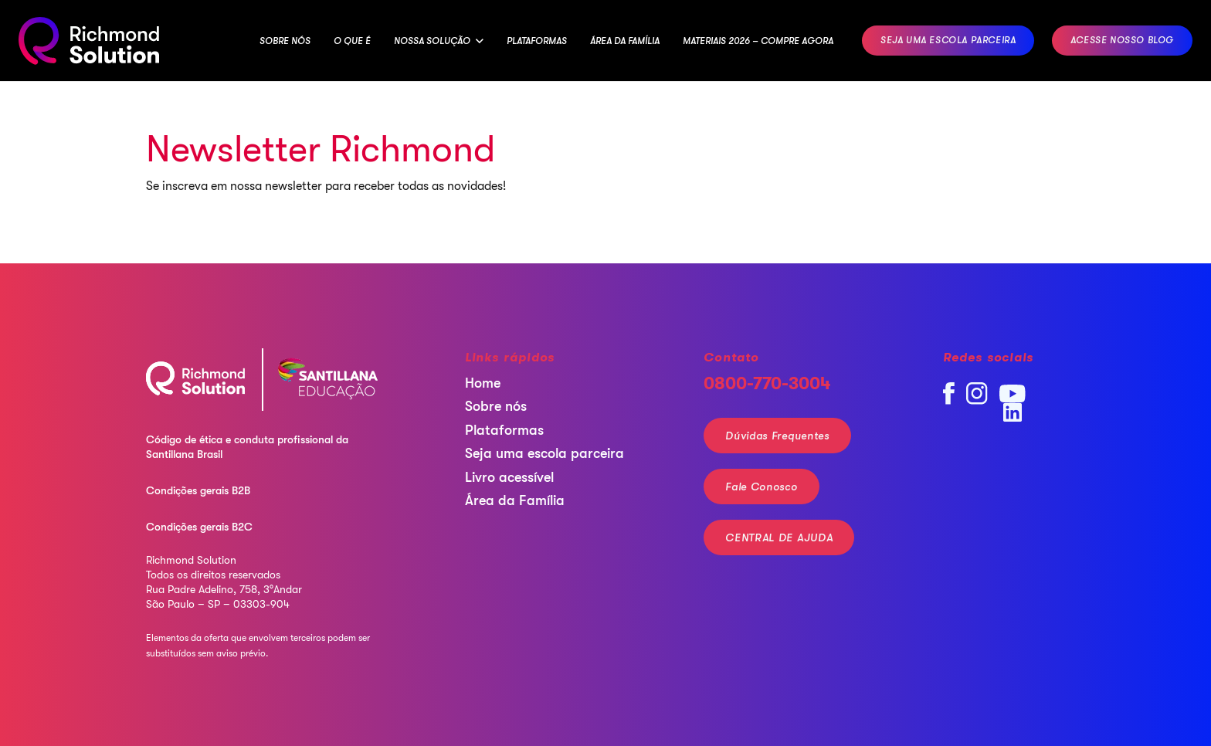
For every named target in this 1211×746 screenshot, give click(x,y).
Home (482, 383)
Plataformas (504, 430)
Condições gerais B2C (199, 527)
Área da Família (515, 500)
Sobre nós (496, 406)
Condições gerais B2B (198, 490)
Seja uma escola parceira (544, 453)
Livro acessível (509, 477)
